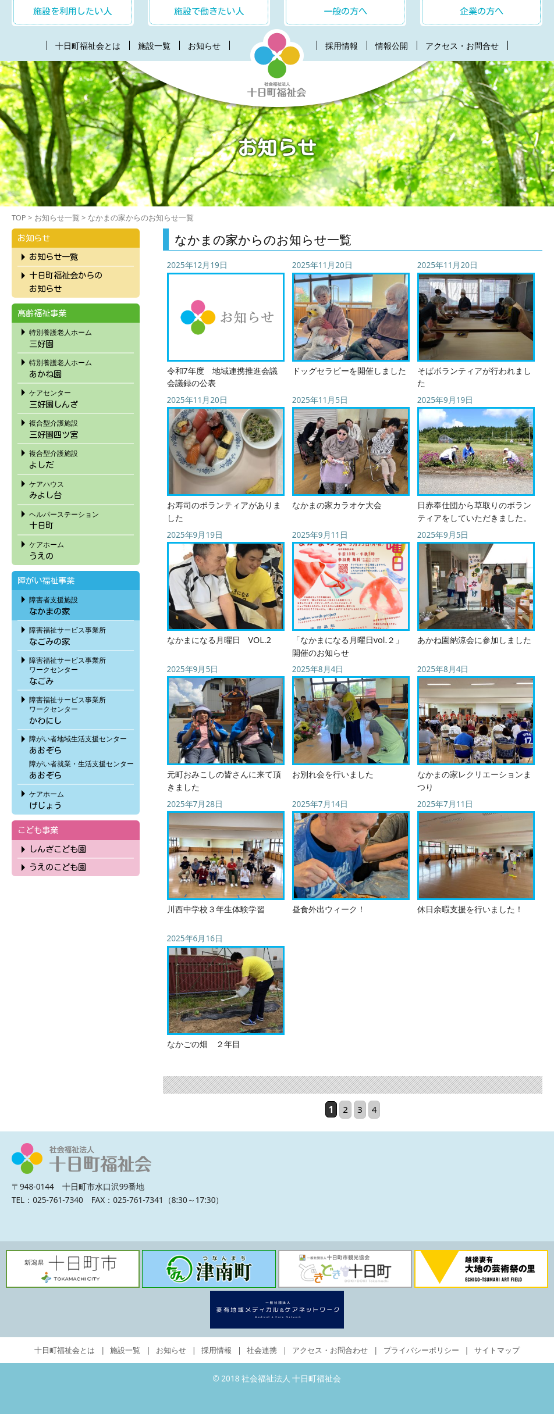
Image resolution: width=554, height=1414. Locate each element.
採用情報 (341, 45)
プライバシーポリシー (421, 1350)
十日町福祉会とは (87, 45)
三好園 (81, 336)
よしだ (81, 457)
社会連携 (262, 1350)
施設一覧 (154, 45)
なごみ (81, 669)
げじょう (81, 798)
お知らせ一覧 (57, 217)
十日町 (81, 518)
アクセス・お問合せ (462, 45)
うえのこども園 (57, 867)
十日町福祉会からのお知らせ (65, 282)
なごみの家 (81, 634)
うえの (81, 548)
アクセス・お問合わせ (330, 1350)
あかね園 (81, 367)
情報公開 (391, 45)
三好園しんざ (81, 397)
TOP (19, 217)
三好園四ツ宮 (81, 427)
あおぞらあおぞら (81, 756)
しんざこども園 (57, 849)
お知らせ (204, 45)
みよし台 (81, 488)
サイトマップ (497, 1350)
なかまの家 (81, 604)
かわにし (81, 708)
